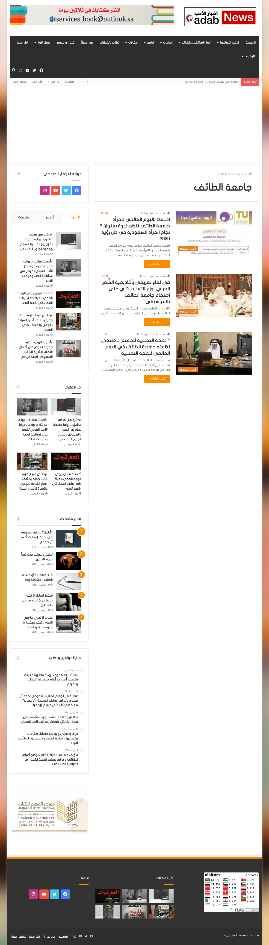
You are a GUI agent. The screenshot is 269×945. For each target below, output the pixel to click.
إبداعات (167, 42)
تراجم (150, 42)
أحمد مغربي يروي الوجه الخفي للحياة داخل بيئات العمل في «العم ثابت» (35, 298)
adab (163, 213)
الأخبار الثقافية (229, 42)
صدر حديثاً (87, 42)
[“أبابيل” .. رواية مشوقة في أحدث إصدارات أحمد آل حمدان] (68, 539)
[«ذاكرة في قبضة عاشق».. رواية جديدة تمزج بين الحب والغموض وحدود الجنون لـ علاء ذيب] (68, 241)
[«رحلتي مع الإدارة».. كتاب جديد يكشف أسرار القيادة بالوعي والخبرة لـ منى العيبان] (68, 321)
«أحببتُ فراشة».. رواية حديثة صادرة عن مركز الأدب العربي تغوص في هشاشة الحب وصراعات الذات (36, 271)
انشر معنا (22, 42)
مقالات (133, 42)
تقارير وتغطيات (109, 42)
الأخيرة (75, 217)
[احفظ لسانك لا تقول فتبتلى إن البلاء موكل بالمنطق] (68, 602)
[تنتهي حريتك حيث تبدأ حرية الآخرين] (68, 561)
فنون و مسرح (65, 42)
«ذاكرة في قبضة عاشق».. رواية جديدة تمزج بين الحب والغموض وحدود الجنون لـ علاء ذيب (67, 429)
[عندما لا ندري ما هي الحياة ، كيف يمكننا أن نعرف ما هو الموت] (68, 624)
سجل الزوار (43, 42)
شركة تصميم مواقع (245, 935)
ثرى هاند (225, 935)
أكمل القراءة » (157, 264)
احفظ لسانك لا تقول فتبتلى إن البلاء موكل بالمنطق (37, 600)
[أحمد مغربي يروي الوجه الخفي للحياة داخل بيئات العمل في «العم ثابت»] (68, 299)
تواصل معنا (19, 81)
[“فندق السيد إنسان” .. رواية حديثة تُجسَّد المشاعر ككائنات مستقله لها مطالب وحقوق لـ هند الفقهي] (107, 912)
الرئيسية (250, 42)
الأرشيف (250, 56)
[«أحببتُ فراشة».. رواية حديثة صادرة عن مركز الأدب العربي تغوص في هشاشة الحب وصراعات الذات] (68, 268)
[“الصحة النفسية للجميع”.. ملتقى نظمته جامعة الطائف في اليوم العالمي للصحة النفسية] (214, 353)
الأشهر (50, 217)
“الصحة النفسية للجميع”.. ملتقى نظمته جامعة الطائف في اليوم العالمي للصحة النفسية (135, 347)
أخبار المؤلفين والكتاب (196, 42)
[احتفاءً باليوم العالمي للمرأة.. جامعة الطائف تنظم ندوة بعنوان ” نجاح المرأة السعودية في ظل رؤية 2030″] (214, 232)
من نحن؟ (54, 81)
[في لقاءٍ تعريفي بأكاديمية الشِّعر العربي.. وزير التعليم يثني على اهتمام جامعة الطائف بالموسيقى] (214, 295)
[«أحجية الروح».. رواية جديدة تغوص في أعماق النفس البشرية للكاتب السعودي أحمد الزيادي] (68, 348)
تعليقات (24, 217)
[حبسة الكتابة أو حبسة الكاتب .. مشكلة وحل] (68, 581)
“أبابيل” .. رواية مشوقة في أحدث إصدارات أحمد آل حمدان (36, 537)
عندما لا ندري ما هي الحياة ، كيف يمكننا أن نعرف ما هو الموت (38, 622)
